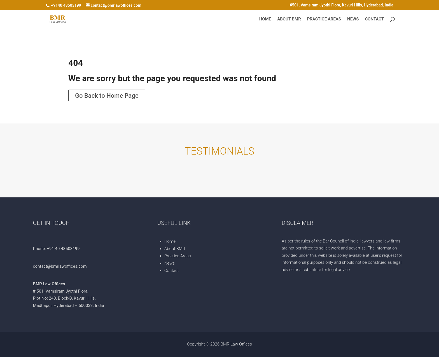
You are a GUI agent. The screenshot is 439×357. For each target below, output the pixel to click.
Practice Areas (324, 19)
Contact (374, 19)
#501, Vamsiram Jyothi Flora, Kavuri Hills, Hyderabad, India (341, 5)
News (353, 19)
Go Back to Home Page (107, 95)
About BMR (289, 19)
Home (265, 19)
